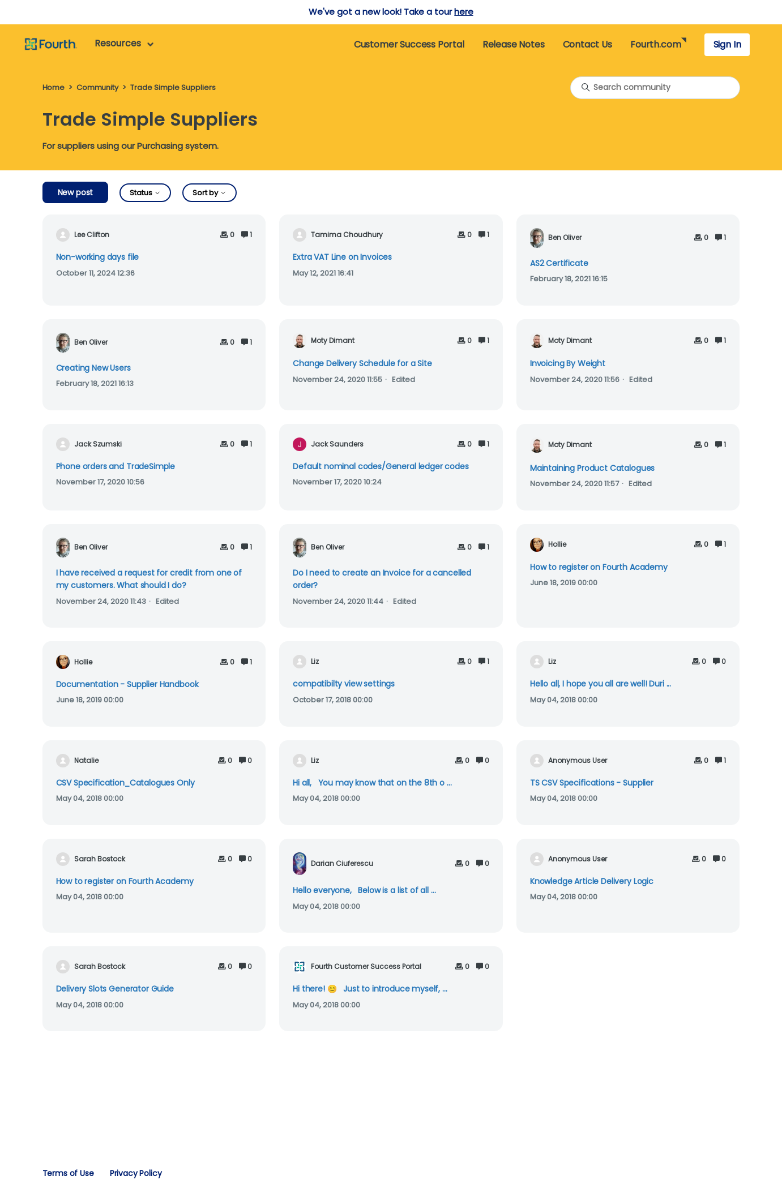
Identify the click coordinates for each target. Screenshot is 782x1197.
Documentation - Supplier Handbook (127, 684)
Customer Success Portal (409, 44)
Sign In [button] (727, 44)
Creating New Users (93, 368)
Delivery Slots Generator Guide (115, 988)
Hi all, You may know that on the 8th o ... (372, 782)
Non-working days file (97, 257)
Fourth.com (655, 44)
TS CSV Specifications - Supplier (591, 782)
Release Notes (513, 44)
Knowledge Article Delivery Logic (591, 881)
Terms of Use (68, 1173)
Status (145, 192)
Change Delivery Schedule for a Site (362, 363)
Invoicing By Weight (567, 363)
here (463, 12)
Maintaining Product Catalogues (592, 468)
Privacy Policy (136, 1173)
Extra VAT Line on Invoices (342, 257)
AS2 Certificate (559, 263)
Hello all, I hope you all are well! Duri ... (600, 683)
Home (53, 87)
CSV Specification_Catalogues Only (125, 782)
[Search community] (655, 87)
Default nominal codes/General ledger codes (381, 466)
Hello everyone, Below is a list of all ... (364, 890)
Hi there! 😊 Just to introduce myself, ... (370, 988)
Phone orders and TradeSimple (116, 466)
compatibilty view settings (344, 683)
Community (97, 87)
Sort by (210, 192)
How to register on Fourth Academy (599, 567)
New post (75, 192)
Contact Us (587, 44)
